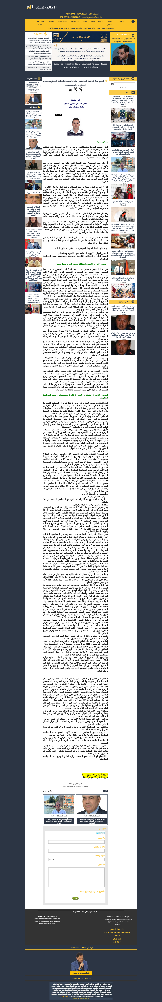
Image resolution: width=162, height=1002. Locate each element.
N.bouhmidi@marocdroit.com (81, 978)
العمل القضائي (109, 23)
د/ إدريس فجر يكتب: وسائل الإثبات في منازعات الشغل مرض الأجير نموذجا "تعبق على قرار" (123, 335)
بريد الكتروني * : (99, 847)
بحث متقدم (123, 87)
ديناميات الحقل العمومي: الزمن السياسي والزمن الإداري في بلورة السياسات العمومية (33, 298)
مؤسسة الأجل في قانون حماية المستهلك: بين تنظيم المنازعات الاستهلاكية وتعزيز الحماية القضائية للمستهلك (123, 254)
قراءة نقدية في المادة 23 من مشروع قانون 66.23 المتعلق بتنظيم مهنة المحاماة (39, 63)
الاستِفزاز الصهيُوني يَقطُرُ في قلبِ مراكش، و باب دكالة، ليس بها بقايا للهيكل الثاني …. (39, 57)
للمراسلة (51, 21)
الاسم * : (101, 838)
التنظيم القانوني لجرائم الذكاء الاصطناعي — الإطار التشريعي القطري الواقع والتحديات (123, 127)
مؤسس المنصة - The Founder (81, 947)
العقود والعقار (62, 21)
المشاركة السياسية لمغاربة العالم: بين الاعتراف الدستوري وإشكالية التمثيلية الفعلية (33, 211)
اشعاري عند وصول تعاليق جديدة (92, 891)
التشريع (122, 21)
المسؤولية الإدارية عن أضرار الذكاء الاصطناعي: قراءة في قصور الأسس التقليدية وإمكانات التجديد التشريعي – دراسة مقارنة (123, 178)
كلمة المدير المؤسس (123, 34)
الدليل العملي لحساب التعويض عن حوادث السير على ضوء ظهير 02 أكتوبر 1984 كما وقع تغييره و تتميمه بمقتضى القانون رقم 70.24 (123, 227)
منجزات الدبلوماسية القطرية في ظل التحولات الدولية (123, 279)
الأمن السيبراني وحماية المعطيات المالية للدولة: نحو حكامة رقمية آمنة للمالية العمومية (33, 233)
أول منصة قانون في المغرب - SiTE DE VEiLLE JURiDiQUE (81, 17)
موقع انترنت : (100, 856)
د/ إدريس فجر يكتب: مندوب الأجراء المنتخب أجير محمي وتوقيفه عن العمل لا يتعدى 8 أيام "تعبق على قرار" (123, 309)
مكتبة (93, 21)
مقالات (100, 21)
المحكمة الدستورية (33, 193)
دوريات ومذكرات (75, 21)
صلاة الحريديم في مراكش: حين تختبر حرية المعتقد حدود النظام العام (123, 40)
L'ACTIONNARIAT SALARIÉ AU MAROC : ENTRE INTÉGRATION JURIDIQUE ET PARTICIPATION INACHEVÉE (33, 87)
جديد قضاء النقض (40, 23)
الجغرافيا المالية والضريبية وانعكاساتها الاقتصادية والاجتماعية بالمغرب (40, 52)
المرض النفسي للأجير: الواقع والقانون (123, 203)
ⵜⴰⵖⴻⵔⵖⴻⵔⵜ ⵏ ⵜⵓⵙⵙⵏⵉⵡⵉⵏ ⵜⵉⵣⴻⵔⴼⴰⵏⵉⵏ (81, 14)
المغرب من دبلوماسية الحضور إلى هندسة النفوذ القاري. (33, 254)
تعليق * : (101, 864)
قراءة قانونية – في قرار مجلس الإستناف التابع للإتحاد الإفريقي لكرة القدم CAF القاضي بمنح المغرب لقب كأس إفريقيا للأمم (33, 275)
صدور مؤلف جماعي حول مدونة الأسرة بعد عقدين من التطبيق (39, 68)
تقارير (85, 21)
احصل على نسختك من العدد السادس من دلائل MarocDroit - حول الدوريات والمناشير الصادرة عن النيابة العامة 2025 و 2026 (39, 40)
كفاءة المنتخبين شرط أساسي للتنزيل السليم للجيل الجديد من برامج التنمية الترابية (38, 46)
